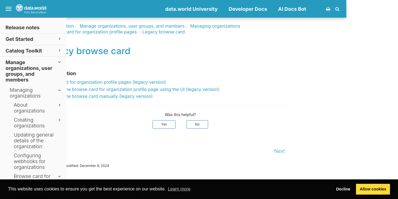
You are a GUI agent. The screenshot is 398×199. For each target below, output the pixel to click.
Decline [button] (343, 189)
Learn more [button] (179, 189)
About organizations (38, 108)
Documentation (110, 26)
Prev (77, 151)
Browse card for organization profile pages (144, 32)
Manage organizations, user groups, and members (34, 71)
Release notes (23, 27)
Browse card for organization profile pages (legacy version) (156, 82)
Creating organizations (38, 123)
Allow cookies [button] (373, 189)
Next (331, 151)
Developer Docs (300, 9)
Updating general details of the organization (34, 140)
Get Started (34, 39)
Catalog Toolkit (34, 50)
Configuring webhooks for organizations (29, 161)
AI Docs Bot (344, 9)
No (249, 124)
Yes (216, 124)
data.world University (243, 9)
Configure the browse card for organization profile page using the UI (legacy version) (182, 89)
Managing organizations (36, 93)
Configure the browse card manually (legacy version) (149, 96)
